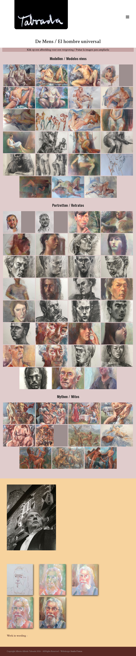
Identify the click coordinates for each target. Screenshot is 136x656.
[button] (127, 17)
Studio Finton (76, 651)
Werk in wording (16, 635)
